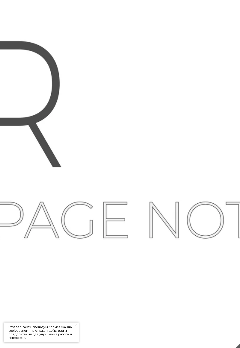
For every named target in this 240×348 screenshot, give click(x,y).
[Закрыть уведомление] (76, 325)
